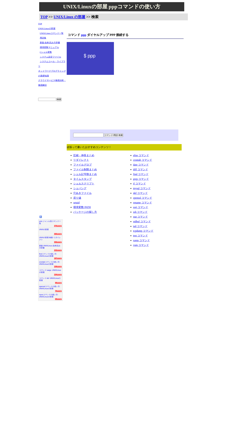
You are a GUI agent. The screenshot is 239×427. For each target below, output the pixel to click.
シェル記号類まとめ (85, 174)
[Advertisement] (52, 156)
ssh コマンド (140, 212)
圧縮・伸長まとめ (83, 156)
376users (58, 226)
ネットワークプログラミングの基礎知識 (52, 73)
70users (58, 291)
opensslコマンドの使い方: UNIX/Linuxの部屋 (49, 287)
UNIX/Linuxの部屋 (46, 28)
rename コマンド (142, 203)
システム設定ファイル (50, 57)
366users (58, 234)
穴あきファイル (82, 193)
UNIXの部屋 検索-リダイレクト (50, 238)
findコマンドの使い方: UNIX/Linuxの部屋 (48, 255)
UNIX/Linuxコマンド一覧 (51, 33)
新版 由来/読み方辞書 (50, 43)
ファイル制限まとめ (85, 170)
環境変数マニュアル (49, 47)
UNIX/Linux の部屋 (69, 17)
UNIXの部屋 (44, 229)
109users (58, 266)
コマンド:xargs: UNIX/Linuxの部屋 (50, 271)
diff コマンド (140, 170)
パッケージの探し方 (85, 212)
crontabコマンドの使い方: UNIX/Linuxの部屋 (49, 263)
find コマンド (141, 174)
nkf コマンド (140, 193)
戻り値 (77, 198)
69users (58, 299)
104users (58, 275)
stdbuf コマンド (142, 222)
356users (58, 242)
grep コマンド (141, 179)
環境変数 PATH (82, 207)
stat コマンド (140, 217)
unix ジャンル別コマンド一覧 (50, 222)
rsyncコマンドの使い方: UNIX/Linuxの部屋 (48, 296)
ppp (83, 35)
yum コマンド (141, 245)
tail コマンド (140, 226)
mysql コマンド (142, 189)
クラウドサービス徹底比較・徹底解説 (52, 82)
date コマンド (141, 165)
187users (58, 258)
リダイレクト (81, 160)
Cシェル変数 (46, 52)
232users (58, 250)
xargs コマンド (141, 241)
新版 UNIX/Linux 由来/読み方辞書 (49, 247)
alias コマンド (141, 156)
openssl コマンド (142, 198)
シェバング (79, 189)
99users (58, 283)
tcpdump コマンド (143, 231)
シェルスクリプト (83, 184)
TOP (44, 17)
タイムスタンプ (82, 179)
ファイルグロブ (82, 165)
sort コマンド (140, 207)
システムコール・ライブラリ (51, 63)
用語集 (43, 38)
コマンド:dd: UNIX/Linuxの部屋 (50, 279)
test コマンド (140, 236)
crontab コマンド (142, 160)
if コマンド (139, 184)
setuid (76, 203)
